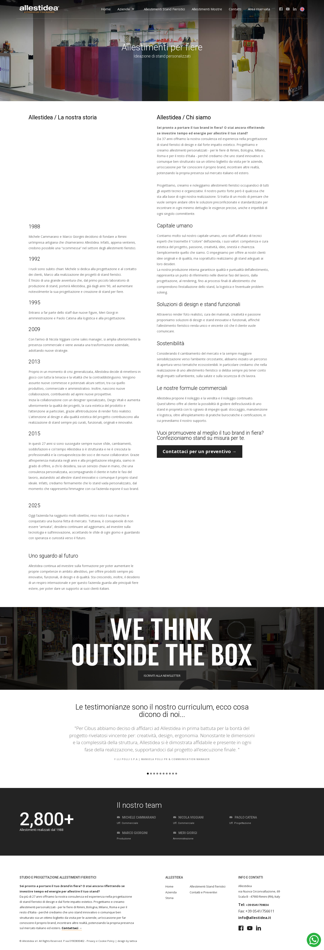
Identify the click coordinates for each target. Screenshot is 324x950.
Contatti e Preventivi (203, 892)
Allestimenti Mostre (207, 9)
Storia (169, 898)
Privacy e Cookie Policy (101, 941)
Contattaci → (72, 928)
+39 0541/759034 (257, 905)
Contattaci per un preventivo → (199, 451)
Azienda (126, 9)
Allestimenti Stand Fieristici (164, 9)
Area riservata (259, 9)
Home (106, 9)
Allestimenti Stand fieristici (207, 886)
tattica (133, 941)
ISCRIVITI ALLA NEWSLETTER (162, 676)
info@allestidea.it (254, 917)
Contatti (235, 9)
